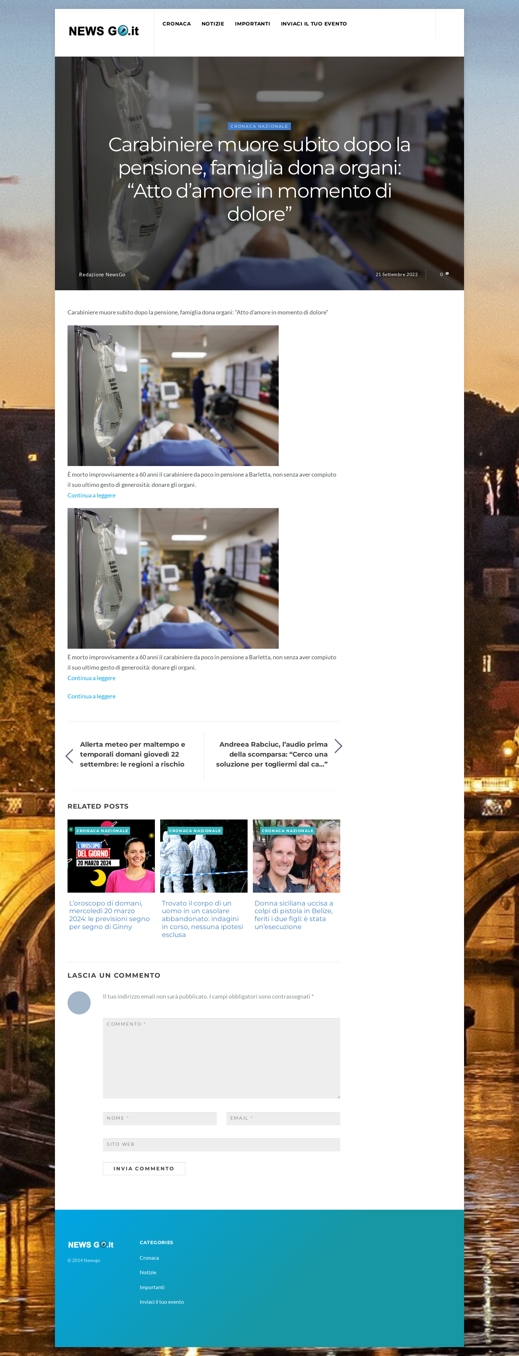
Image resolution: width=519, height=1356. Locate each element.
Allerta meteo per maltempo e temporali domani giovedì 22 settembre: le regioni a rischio (132, 754)
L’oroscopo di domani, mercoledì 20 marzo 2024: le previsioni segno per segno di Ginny (109, 915)
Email (242, 1118)
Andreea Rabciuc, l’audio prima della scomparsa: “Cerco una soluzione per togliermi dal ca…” (272, 754)
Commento (127, 1024)
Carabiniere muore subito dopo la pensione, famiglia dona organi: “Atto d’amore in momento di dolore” (259, 179)
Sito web (121, 1144)
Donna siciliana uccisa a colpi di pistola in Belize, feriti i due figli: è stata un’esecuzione (294, 915)
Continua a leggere (92, 495)
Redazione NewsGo (102, 274)
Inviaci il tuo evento (314, 24)
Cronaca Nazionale (259, 126)
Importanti (252, 24)
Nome (118, 1118)
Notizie (213, 24)
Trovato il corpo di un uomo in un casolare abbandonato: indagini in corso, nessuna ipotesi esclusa (202, 919)
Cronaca (177, 24)
